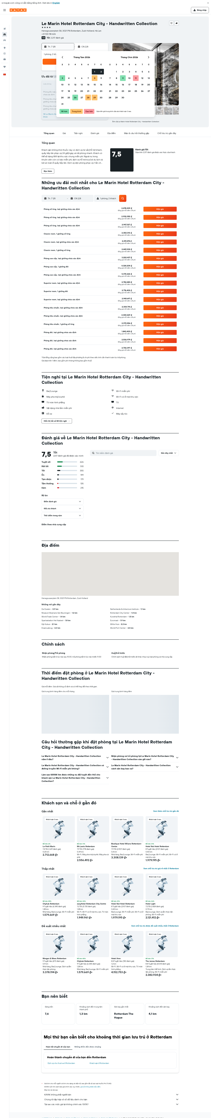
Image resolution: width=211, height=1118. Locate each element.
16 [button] (101, 84)
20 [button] (81, 91)
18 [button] (69, 91)
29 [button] (94, 97)
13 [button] (82, 84)
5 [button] (75, 78)
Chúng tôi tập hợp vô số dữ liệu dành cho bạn (111, 1099)
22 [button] (94, 91)
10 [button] (62, 84)
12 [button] (75, 84)
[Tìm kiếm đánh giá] (125, 453)
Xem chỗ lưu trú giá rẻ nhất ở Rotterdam (161, 868)
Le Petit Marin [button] (49, 846)
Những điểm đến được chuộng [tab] (87, 1047)
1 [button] (94, 71)
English (56, 2)
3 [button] (62, 78)
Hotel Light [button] (150, 904)
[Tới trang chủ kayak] (18, 10)
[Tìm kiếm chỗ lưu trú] (4, 24)
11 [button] (69, 84)
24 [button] (62, 97)
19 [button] (75, 91)
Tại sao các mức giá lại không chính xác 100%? (111, 1104)
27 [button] (82, 97)
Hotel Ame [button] (116, 958)
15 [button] (95, 84)
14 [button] (88, 84)
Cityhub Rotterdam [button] (51, 904)
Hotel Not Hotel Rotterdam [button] (157, 846)
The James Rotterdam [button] (155, 961)
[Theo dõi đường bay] (4, 43)
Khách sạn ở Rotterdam (99, 1063)
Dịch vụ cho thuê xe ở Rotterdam (61, 1063)
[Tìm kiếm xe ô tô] (4, 29)
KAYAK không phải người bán (111, 1094)
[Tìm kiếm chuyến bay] (4, 18)
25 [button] (69, 97)
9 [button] (101, 78)
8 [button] (94, 78)
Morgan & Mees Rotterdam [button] (54, 958)
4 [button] (68, 78)
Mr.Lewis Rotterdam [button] (86, 846)
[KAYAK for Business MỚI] (4, 48)
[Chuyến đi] (4, 56)
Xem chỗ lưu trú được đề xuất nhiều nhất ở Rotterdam (155, 926)
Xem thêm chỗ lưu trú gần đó (166, 811)
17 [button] (62, 91)
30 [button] (101, 97)
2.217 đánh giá (57, 37)
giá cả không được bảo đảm (90, 1087)
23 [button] (101, 91)
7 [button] (88, 78)
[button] (208, 3)
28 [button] (88, 97)
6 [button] (81, 78)
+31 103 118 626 (49, 34)
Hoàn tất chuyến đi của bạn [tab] (58, 1047)
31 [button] (62, 104)
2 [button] (101, 71)
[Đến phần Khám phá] (4, 37)
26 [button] (75, 97)
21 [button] (88, 91)
